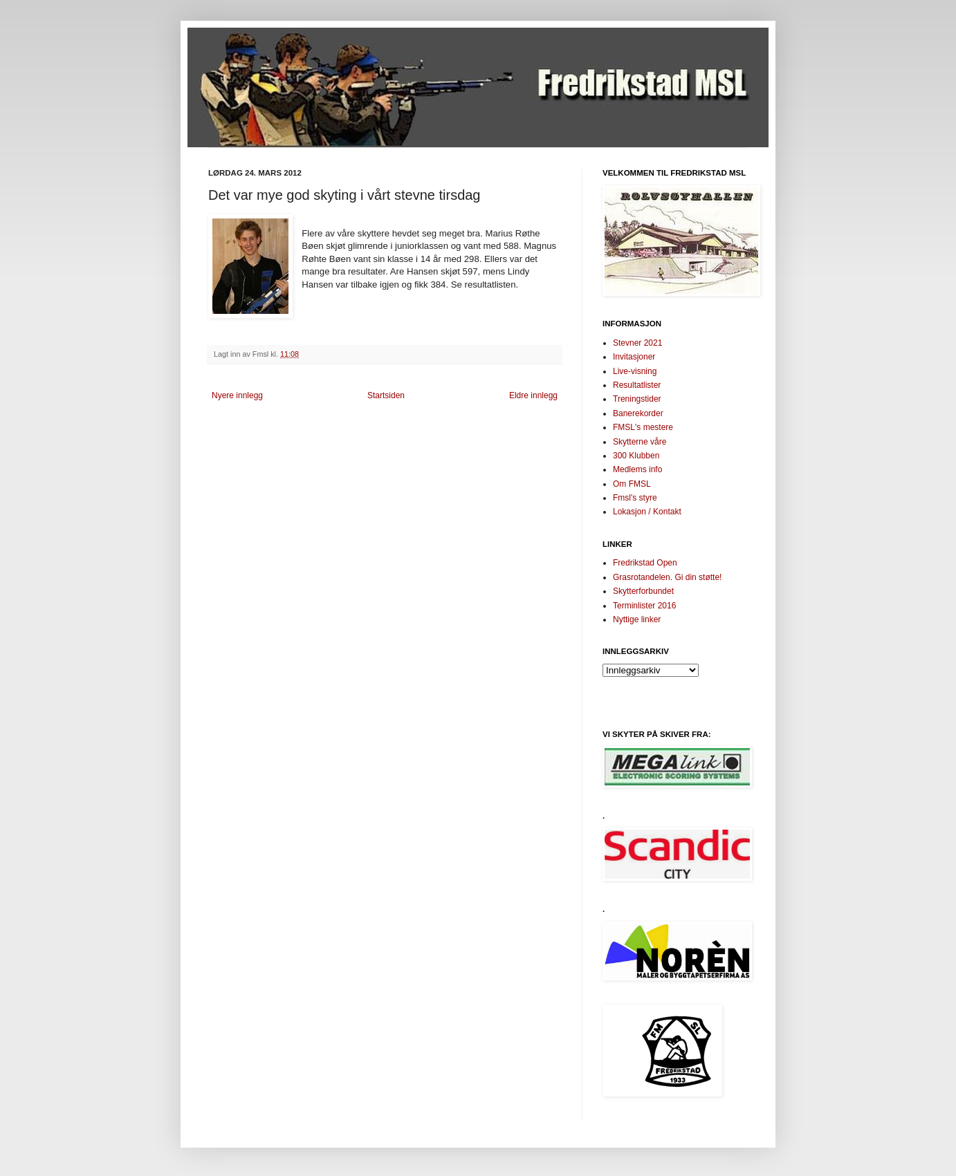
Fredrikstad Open (645, 563)
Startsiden (386, 395)
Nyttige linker (637, 619)
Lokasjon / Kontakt (647, 511)
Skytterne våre (639, 442)
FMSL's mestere (643, 427)
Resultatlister (637, 385)
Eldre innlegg (533, 395)
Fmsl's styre (635, 498)
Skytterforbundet (643, 591)
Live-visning (634, 371)
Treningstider (637, 399)
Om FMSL (632, 484)
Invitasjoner (634, 357)
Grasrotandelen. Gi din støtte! (667, 577)
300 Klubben (636, 455)
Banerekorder (638, 413)
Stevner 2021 (637, 343)
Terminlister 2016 (644, 605)
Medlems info (637, 469)
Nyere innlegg (237, 395)
